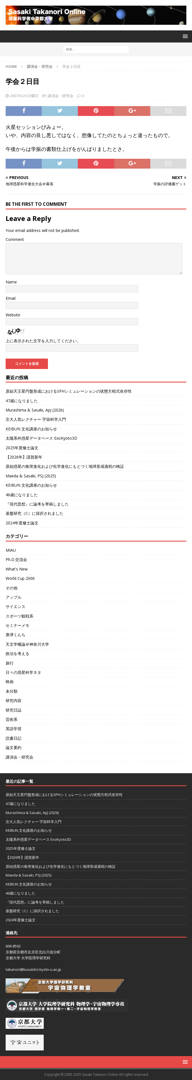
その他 (11, 588)
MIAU (11, 550)
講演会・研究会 (60, 95)
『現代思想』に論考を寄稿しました (37, 504)
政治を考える (17, 653)
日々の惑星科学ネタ (23, 672)
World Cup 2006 (20, 578)
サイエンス (15, 606)
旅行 (10, 663)
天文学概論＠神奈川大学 (27, 644)
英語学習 (13, 728)
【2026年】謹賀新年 (24, 457)
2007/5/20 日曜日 (24, 95)
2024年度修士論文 (22, 523)
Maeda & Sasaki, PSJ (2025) (31, 475)
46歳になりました (22, 494)
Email (11, 298)
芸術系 (11, 719)
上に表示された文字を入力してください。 (43, 340)
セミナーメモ (17, 625)
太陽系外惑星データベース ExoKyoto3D (41, 438)
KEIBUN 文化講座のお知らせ (31, 428)
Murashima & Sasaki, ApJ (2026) (35, 410)
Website (13, 314)
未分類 (11, 691)
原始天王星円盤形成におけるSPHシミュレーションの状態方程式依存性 (69, 391)
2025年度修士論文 (22, 447)
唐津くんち (15, 634)
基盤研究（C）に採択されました (34, 513)
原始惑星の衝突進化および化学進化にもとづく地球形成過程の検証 (65, 466)
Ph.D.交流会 (16, 559)
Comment (15, 239)
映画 (10, 681)
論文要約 (13, 747)
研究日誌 (13, 710)
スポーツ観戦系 (19, 616)
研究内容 (13, 700)
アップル (13, 597)
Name (11, 282)
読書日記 (13, 738)
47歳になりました (22, 400)
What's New (17, 569)
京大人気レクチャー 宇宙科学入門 (36, 419)
